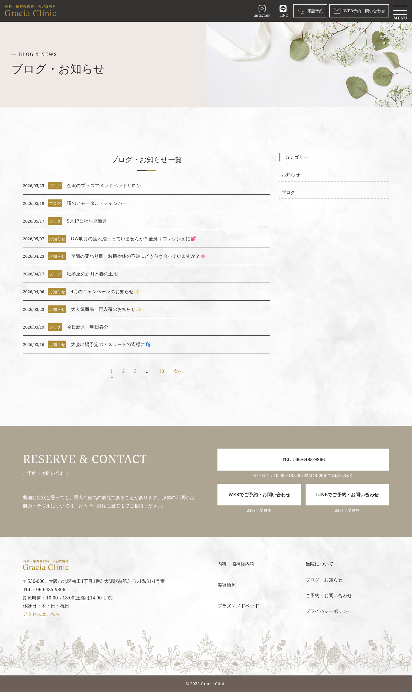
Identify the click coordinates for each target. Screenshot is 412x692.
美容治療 (226, 585)
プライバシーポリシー (329, 611)
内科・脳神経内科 (236, 564)
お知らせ (291, 174)
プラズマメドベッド (238, 606)
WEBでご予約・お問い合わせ (259, 494)
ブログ (289, 192)
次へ (178, 371)
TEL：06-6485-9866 (303, 459)
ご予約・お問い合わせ (329, 595)
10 (161, 371)
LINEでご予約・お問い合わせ (347, 494)
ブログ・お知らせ (324, 580)
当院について (319, 564)
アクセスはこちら (41, 614)
